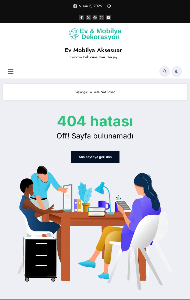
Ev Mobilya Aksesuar (93, 50)
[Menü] (11, 71)
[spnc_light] (176, 71)
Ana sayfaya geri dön (95, 157)
